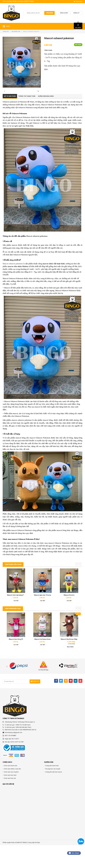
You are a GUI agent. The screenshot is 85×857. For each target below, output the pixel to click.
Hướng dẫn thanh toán (52, 777)
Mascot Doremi (69, 607)
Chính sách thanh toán (10, 777)
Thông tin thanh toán (26, 108)
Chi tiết (16, 612)
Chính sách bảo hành (10, 787)
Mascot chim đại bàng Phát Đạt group (20, 607)
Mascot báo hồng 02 (16, 651)
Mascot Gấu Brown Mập (69, 651)
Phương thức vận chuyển (52, 780)
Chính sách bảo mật (10, 790)
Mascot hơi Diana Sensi (42, 651)
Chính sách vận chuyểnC (11, 784)
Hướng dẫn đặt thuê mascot (53, 784)
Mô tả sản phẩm (10, 108)
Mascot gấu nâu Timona (42, 607)
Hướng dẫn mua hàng (46, 108)
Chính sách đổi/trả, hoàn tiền (12, 780)
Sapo (38, 854)
